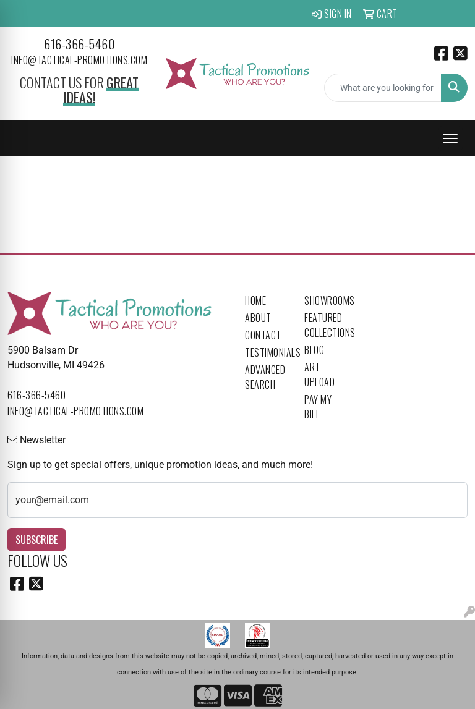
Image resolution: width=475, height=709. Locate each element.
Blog (314, 349)
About (258, 317)
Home (255, 300)
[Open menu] (450, 138)
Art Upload (319, 374)
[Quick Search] (383, 88)
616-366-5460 (79, 44)
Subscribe (36, 539)
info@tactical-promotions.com (79, 60)
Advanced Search (265, 377)
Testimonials (267, 352)
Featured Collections (326, 325)
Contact (263, 335)
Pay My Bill (318, 407)
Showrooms (326, 300)
